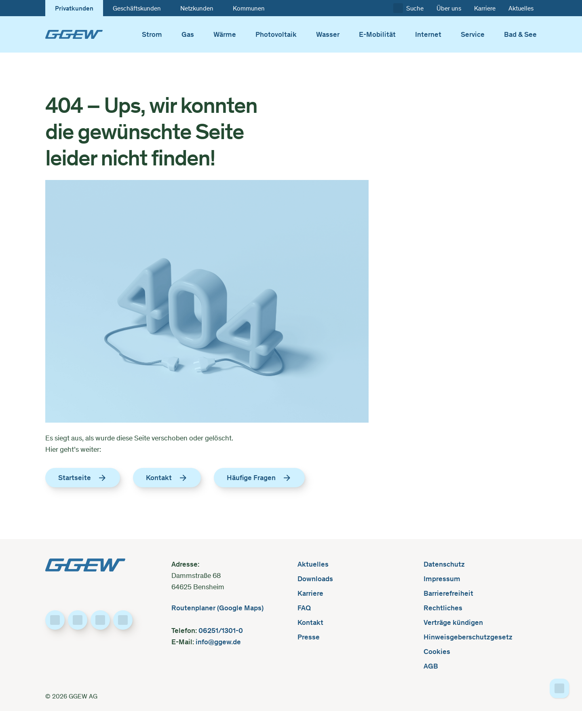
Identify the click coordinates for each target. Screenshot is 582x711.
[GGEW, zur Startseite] (74, 34)
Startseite (82, 477)
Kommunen (249, 8)
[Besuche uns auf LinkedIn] (77, 620)
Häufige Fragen (259, 477)
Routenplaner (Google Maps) (217, 607)
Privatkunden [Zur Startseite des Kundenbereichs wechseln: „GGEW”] (74, 8)
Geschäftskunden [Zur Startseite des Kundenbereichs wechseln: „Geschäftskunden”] (137, 8)
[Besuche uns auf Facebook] (55, 620)
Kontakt (167, 477)
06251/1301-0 (221, 630)
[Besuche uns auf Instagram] (100, 620)
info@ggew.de (217, 641)
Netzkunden (196, 8)
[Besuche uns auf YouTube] (123, 620)
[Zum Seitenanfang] (559, 688)
